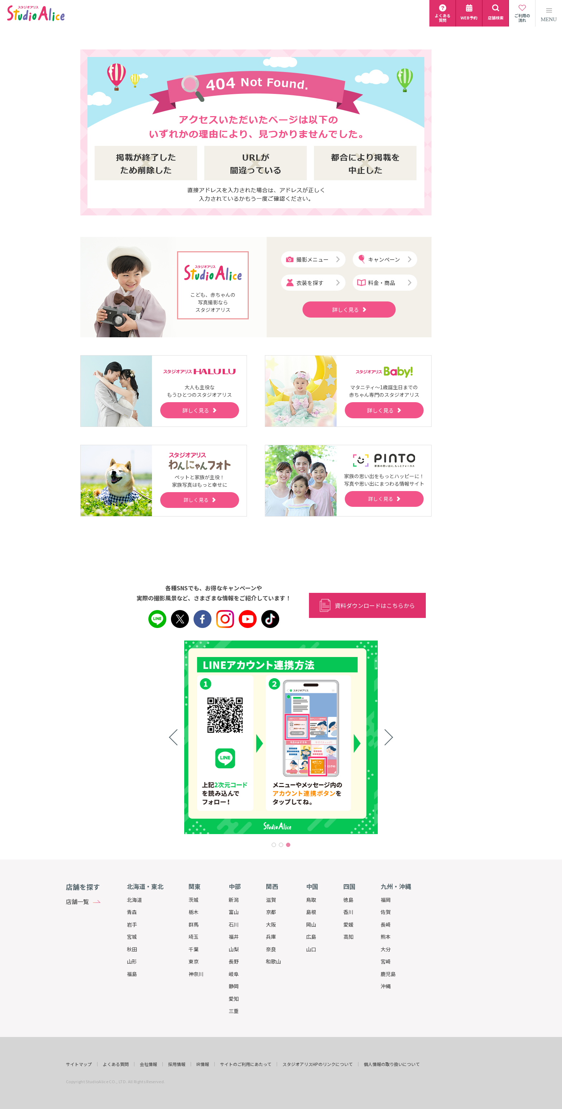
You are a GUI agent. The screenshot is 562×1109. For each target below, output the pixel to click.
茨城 (194, 899)
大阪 (271, 924)
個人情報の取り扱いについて (392, 1064)
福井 (234, 936)
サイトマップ (79, 1064)
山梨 (234, 949)
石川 (234, 924)
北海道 (134, 899)
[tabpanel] (281, 737)
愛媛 (348, 924)
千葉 (194, 949)
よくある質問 (116, 1064)
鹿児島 (388, 973)
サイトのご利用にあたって (245, 1064)
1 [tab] (274, 845)
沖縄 (386, 986)
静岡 (234, 986)
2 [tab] (281, 845)
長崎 (386, 924)
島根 (311, 911)
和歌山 (273, 961)
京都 (271, 911)
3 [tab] (288, 845)
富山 (234, 911)
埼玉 (194, 936)
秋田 (132, 949)
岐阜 (234, 973)
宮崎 (386, 961)
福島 (132, 973)
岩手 (132, 924)
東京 (194, 961)
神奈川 (196, 973)
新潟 (234, 899)
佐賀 (386, 911)
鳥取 (311, 899)
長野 (234, 961)
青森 (132, 911)
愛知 (234, 998)
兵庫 (271, 936)
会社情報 (148, 1064)
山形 (132, 961)
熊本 (386, 936)
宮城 (132, 936)
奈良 (271, 949)
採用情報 (176, 1064)
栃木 (194, 911)
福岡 (386, 899)
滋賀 (271, 899)
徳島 (348, 899)
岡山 (311, 924)
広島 (311, 936)
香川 (348, 911)
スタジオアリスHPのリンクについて (317, 1064)
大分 (386, 949)
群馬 (194, 924)
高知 (348, 936)
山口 (311, 949)
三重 (234, 1010)
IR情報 (202, 1064)
